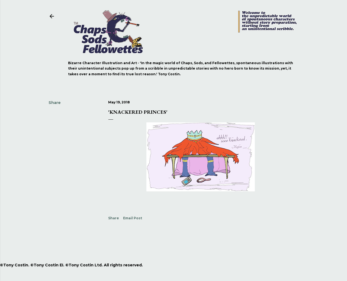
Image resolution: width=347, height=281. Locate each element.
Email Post (132, 218)
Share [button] (55, 102)
